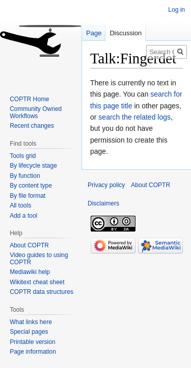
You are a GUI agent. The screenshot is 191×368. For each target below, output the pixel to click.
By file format (27, 195)
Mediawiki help (30, 271)
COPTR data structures (41, 291)
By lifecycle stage (33, 165)
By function (25, 175)
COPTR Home (29, 99)
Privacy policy (106, 185)
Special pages (29, 331)
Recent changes (32, 125)
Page (93, 33)
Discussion (126, 33)
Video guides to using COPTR (39, 258)
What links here (31, 322)
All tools (20, 205)
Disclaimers (103, 203)
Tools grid (23, 155)
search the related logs (134, 117)
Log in (176, 9)
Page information (33, 351)
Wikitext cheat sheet (37, 282)
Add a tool (23, 215)
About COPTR (29, 245)
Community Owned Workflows (36, 112)
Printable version (32, 342)
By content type (31, 185)
